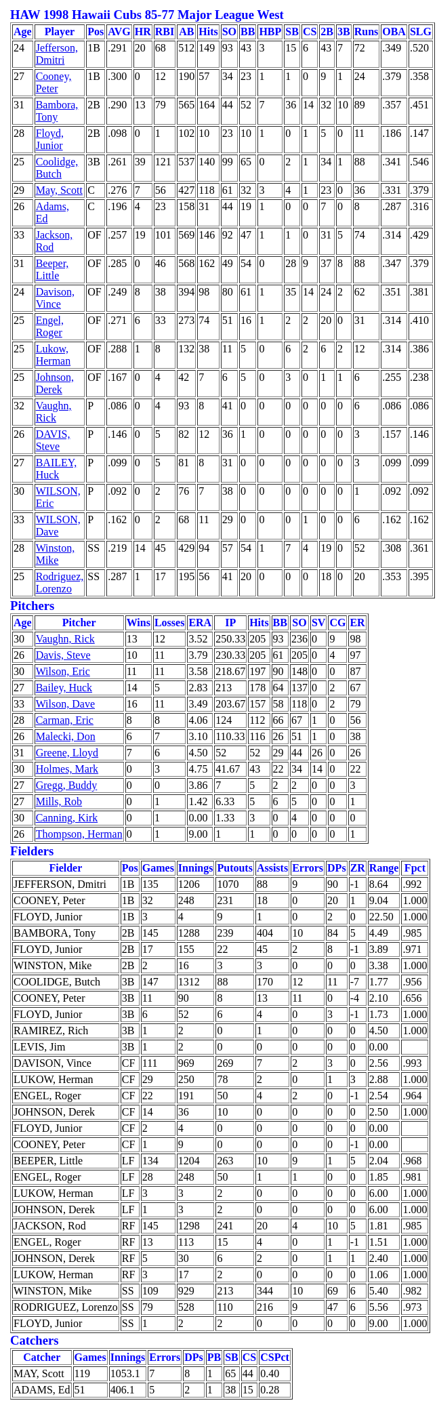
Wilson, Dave (65, 704)
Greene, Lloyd (67, 752)
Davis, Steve (63, 655)
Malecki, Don (66, 736)
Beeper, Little (52, 269)
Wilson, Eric (63, 671)
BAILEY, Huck (56, 469)
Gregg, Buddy (67, 785)
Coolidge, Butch (57, 168)
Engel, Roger (50, 326)
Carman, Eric (64, 720)
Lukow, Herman (53, 355)
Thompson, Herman (79, 834)
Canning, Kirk (67, 817)
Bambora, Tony (57, 111)
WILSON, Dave (58, 525)
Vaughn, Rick (54, 412)
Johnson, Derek (55, 383)
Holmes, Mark (67, 769)
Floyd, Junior (50, 139)
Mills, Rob (59, 801)
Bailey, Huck (64, 687)
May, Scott (59, 190)
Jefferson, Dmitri (57, 54)
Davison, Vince (55, 298)
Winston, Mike (55, 554)
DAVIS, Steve (53, 440)
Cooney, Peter (54, 82)
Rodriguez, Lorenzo (60, 582)
